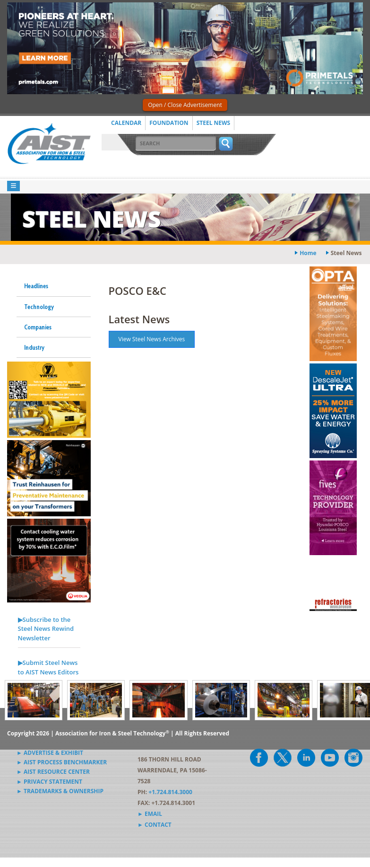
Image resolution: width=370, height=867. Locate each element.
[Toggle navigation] (13, 186)
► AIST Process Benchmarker (62, 762)
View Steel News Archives (152, 339)
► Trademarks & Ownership (60, 791)
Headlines (36, 286)
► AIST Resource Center (53, 772)
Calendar (126, 123)
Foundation (168, 123)
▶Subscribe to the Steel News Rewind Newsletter (46, 628)
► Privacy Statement (49, 782)
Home (308, 253)
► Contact (155, 825)
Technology (39, 306)
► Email (150, 814)
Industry (34, 347)
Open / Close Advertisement (185, 105)
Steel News (214, 123)
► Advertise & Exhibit (50, 753)
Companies (38, 327)
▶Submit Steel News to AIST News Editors (48, 667)
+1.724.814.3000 (170, 792)
